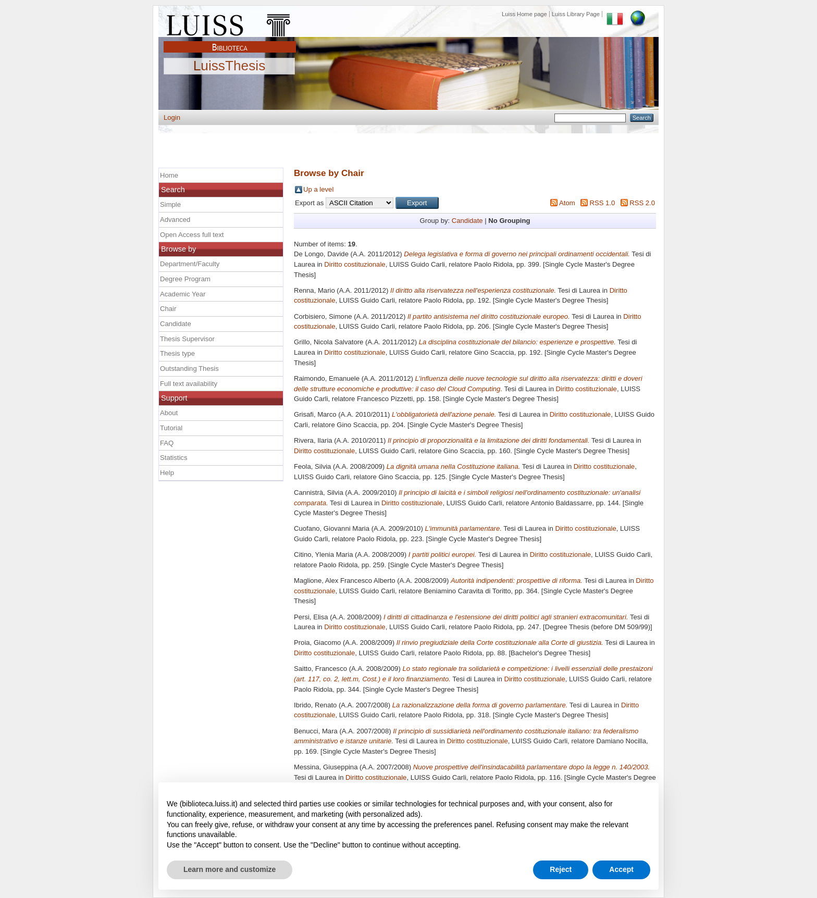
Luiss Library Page (576, 14)
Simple (170, 204)
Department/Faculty (189, 264)
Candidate (467, 220)
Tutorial (171, 428)
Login (172, 117)
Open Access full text (192, 235)
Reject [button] (561, 869)
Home (169, 175)
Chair (168, 309)
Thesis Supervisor (187, 339)
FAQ (167, 443)
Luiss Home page (524, 14)
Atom (567, 203)
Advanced (175, 219)
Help (167, 473)
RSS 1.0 (602, 203)
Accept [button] (621, 869)
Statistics (173, 458)
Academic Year (182, 294)
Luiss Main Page (230, 23)
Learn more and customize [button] (229, 869)
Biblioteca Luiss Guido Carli (230, 41)
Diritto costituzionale (354, 264)
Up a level (318, 189)
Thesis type (177, 353)
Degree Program (185, 279)
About (169, 413)
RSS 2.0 (642, 203)
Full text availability (188, 384)
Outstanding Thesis (189, 368)
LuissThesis (229, 66)
